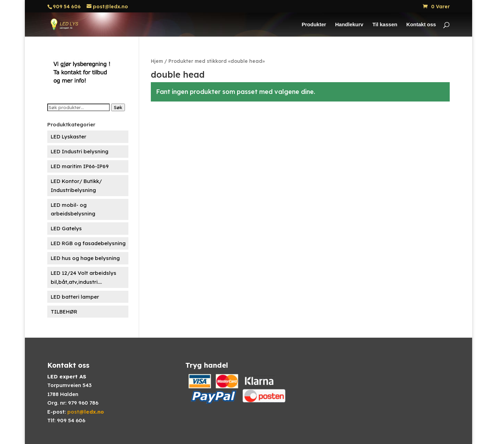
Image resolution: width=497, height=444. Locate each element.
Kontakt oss (421, 24)
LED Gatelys (66, 228)
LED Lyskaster (68, 136)
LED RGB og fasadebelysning (88, 243)
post (85, 411)
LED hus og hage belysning (85, 258)
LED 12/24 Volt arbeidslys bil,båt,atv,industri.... (83, 277)
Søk (118, 107)
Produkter (314, 24)
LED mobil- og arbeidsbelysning (73, 209)
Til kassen (384, 24)
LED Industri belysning (79, 151)
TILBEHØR (64, 311)
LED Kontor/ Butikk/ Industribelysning (76, 185)
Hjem (157, 61)
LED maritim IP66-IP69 (80, 166)
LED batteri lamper (75, 296)
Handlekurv (349, 24)
